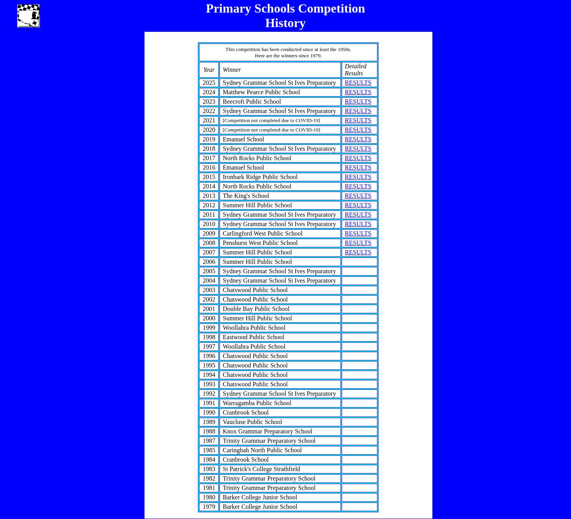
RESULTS (358, 82)
